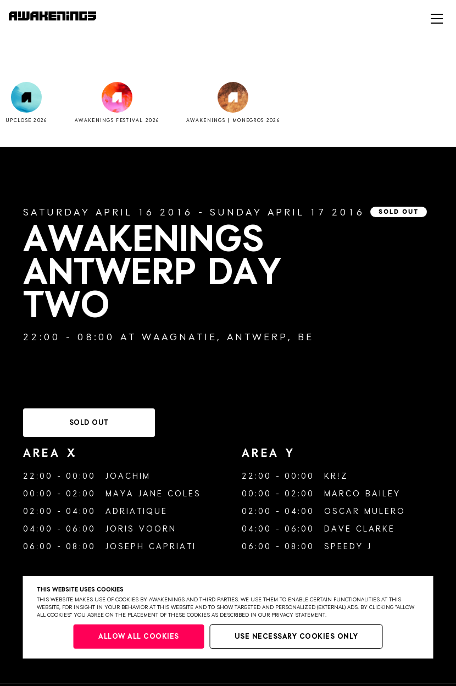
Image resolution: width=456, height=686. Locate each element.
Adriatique (136, 511)
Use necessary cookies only (296, 636)
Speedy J (348, 547)
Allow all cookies (138, 636)
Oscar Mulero (364, 511)
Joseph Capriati (150, 547)
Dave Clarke (359, 529)
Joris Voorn (140, 529)
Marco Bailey (362, 494)
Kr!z (336, 476)
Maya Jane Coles (153, 494)
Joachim (128, 476)
